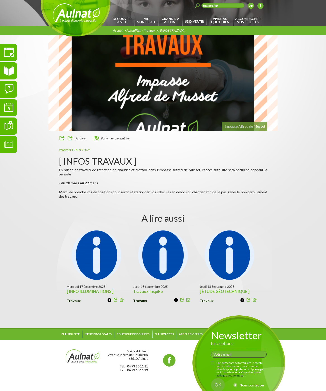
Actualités (134, 30)
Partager (80, 138)
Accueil (118, 30)
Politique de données (133, 334)
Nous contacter (252, 385)
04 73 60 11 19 (137, 370)
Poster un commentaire (115, 138)
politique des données (229, 375)
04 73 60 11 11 (137, 366)
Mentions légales (98, 334)
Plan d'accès (164, 334)
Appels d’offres (191, 334)
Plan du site (70, 334)
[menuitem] (123, 20)
